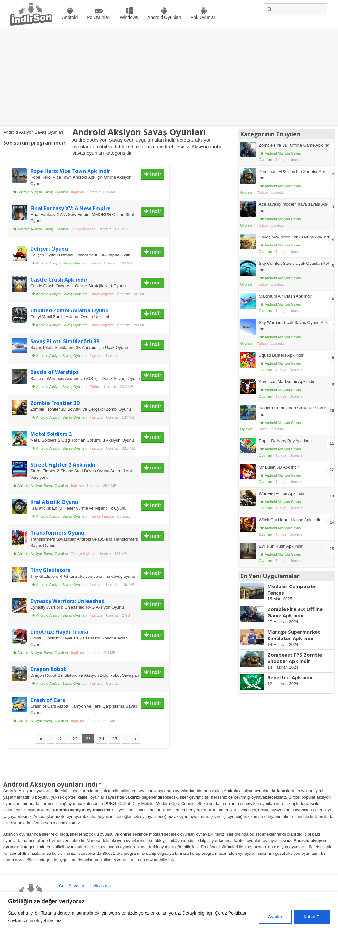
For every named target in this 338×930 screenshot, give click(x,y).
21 (61, 739)
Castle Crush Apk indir (59, 279)
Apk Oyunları (204, 17)
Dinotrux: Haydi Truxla (59, 631)
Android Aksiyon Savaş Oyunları (42, 192)
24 (101, 739)
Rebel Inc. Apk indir (290, 677)
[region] (169, 911)
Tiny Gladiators (50, 570)
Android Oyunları (164, 17)
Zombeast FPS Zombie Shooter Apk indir (295, 657)
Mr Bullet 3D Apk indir (279, 467)
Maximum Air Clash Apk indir (285, 296)
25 (114, 739)
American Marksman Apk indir (287, 381)
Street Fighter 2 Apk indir (63, 464)
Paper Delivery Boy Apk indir (285, 440)
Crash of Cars (47, 699)
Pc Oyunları (98, 17)
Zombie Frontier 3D (55, 403)
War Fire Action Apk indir (282, 493)
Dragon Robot (48, 669)
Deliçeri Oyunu (49, 248)
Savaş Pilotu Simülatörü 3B (64, 341)
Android (70, 17)
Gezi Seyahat (71, 885)
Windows (129, 17)
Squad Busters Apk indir (281, 355)
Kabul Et (312, 916)
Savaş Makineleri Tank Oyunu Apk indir (295, 237)
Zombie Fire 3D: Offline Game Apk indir (295, 145)
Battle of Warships (54, 372)
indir (155, 174)
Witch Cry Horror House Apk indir (289, 519)
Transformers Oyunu (57, 532)
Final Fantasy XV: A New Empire (70, 208)
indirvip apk (101, 885)
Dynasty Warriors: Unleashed (67, 600)
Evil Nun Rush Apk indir (281, 546)
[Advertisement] (169, 77)
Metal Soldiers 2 (51, 433)
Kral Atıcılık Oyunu (54, 501)
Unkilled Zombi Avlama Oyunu (69, 310)
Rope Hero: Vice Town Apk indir (70, 170)
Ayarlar (275, 916)
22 (75, 739)
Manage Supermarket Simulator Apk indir (294, 635)
